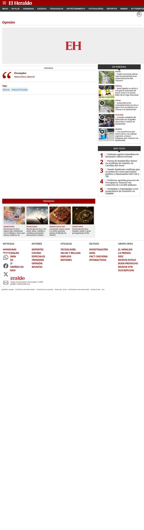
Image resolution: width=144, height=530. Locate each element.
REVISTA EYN (125, 266)
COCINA (36, 253)
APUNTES (37, 266)
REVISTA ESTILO (127, 260)
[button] (5, 257)
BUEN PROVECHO (128, 263)
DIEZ (120, 256)
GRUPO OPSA (125, 243)
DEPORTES (37, 249)
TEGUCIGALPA (11, 253)
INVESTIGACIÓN (98, 249)
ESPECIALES (38, 256)
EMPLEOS (66, 256)
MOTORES (66, 260)
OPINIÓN (37, 263)
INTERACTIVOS (97, 260)
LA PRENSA (124, 253)
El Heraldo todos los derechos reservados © (22, 282)
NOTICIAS (8, 243)
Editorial (6, 89)
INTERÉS (37, 243)
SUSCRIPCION (126, 270)
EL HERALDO (125, 249)
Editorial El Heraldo (19, 89)
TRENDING (38, 260)
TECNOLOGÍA (68, 249)
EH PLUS (94, 243)
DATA (92, 253)
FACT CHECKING (98, 256)
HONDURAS (9, 249)
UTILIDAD (66, 243)
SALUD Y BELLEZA (71, 253)
